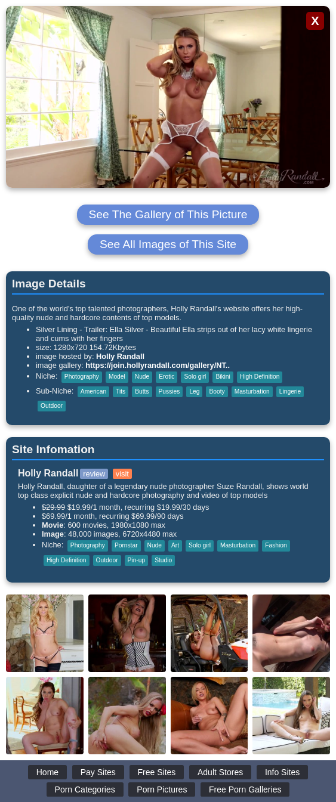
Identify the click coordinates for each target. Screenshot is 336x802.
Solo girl (195, 376)
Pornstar (126, 545)
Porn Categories (85, 789)
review (94, 473)
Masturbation (252, 391)
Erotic (166, 376)
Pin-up (137, 560)
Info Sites (282, 772)
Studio (163, 560)
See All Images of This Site (168, 244)
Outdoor (52, 405)
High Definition (260, 376)
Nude (142, 376)
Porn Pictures (162, 789)
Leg (194, 391)
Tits (120, 391)
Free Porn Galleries (245, 789)
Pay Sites (98, 772)
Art (175, 545)
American (93, 391)
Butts (142, 391)
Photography (81, 376)
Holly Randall (120, 356)
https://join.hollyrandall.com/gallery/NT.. (157, 365)
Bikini (222, 376)
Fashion (275, 545)
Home (47, 772)
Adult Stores (220, 772)
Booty (216, 391)
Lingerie (290, 391)
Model (117, 376)
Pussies (169, 391)
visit (122, 473)
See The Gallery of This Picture (168, 214)
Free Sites (157, 772)
